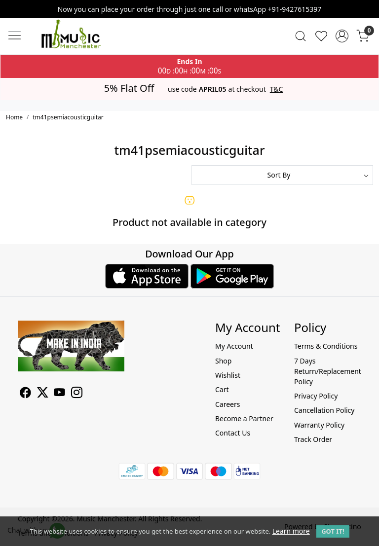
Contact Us (232, 432)
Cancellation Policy (324, 410)
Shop (223, 360)
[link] (300, 36)
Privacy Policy (316, 395)
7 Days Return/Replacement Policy (327, 371)
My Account (234, 346)
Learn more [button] (291, 531)
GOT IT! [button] (332, 531)
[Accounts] (342, 36)
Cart (222, 389)
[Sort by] (282, 175)
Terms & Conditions (326, 346)
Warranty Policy (319, 425)
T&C (276, 89)
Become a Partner (244, 418)
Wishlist (227, 375)
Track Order (313, 439)
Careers (227, 404)
